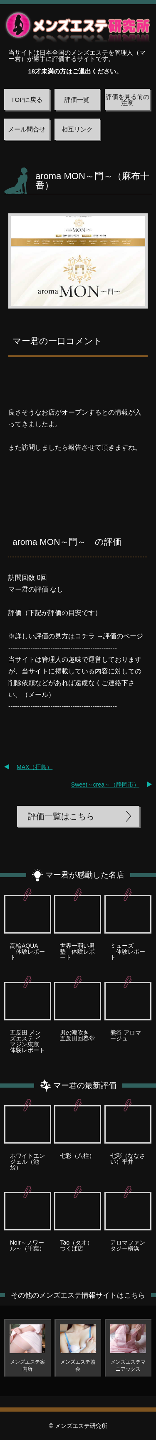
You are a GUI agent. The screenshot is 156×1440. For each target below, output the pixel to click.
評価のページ (123, 636)
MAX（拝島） (34, 767)
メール (38, 694)
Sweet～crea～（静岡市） (105, 784)
